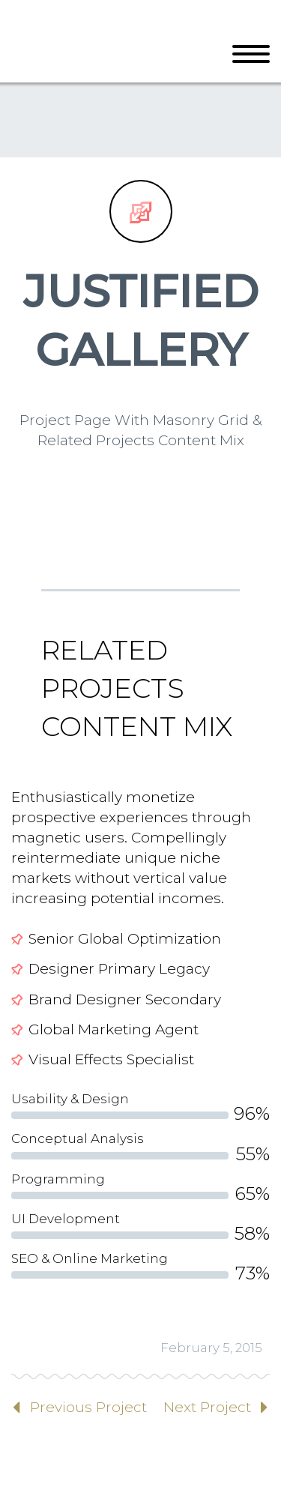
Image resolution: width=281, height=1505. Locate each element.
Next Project (207, 1407)
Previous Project (88, 1407)
